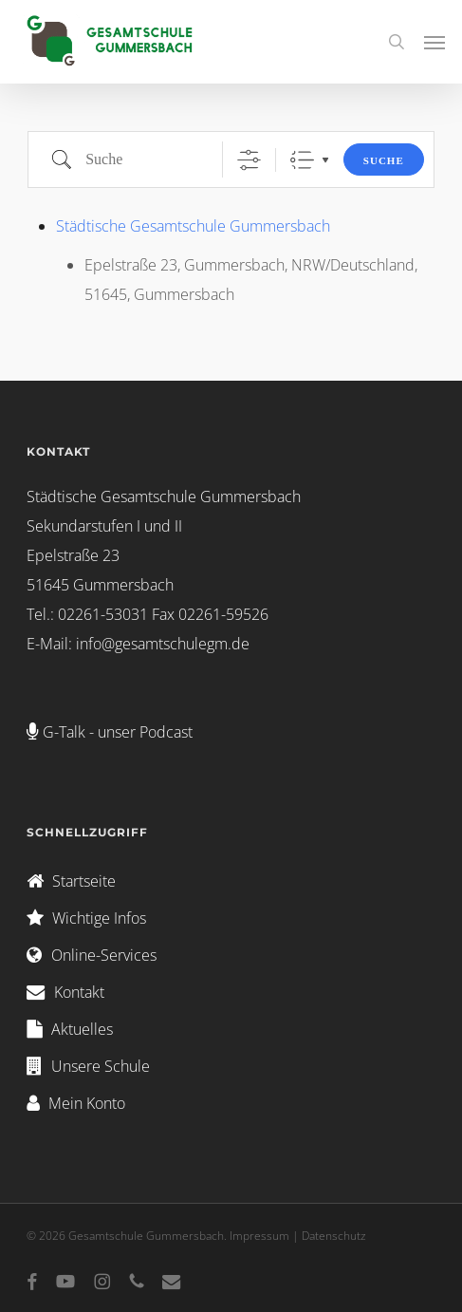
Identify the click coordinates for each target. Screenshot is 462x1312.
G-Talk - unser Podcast (118, 732)
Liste (302, 160)
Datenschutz (334, 1236)
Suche (383, 160)
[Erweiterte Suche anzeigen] (249, 160)
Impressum (259, 1236)
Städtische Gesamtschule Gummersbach (193, 226)
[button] (434, 41)
